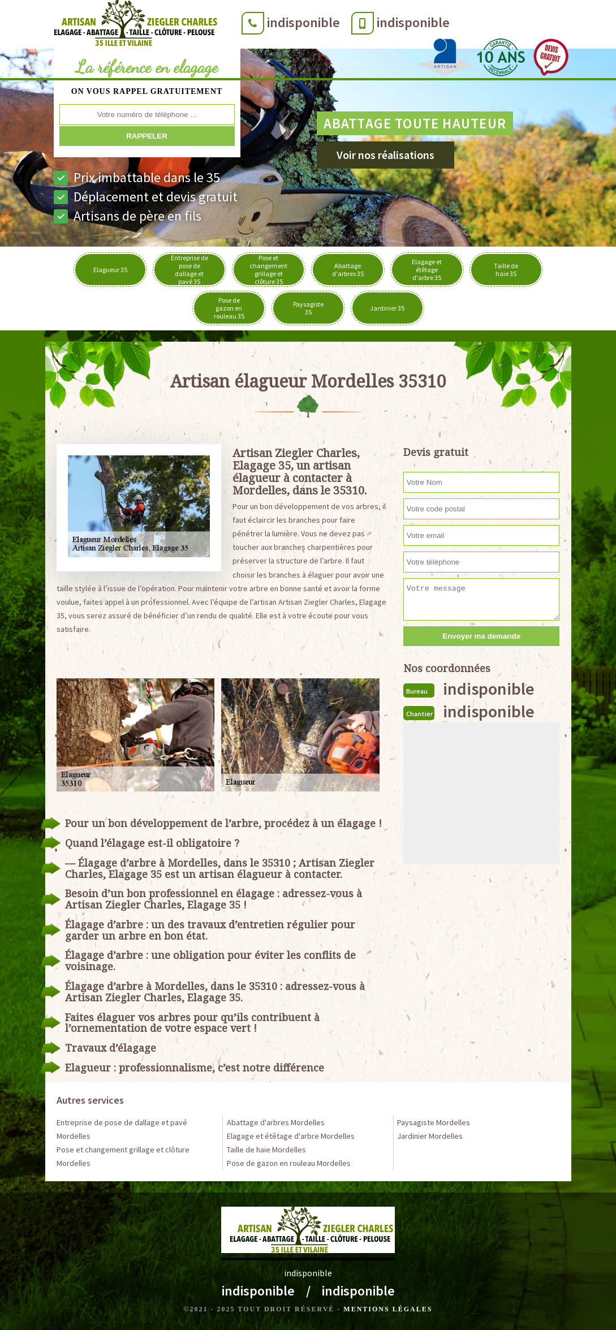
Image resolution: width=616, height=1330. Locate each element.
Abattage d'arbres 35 (348, 269)
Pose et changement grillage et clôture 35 (268, 269)
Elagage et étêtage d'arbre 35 (427, 269)
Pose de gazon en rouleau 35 (229, 308)
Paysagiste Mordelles (433, 1122)
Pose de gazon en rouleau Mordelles (289, 1163)
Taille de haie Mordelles (266, 1149)
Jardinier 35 (387, 308)
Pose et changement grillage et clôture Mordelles (123, 1156)
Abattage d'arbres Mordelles (276, 1122)
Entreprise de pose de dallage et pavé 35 (189, 269)
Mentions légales (387, 1309)
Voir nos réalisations (385, 155)
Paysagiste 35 (308, 308)
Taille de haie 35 (506, 269)
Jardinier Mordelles (430, 1136)
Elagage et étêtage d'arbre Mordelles (291, 1136)
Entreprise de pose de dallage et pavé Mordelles (122, 1129)
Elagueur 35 (110, 269)
